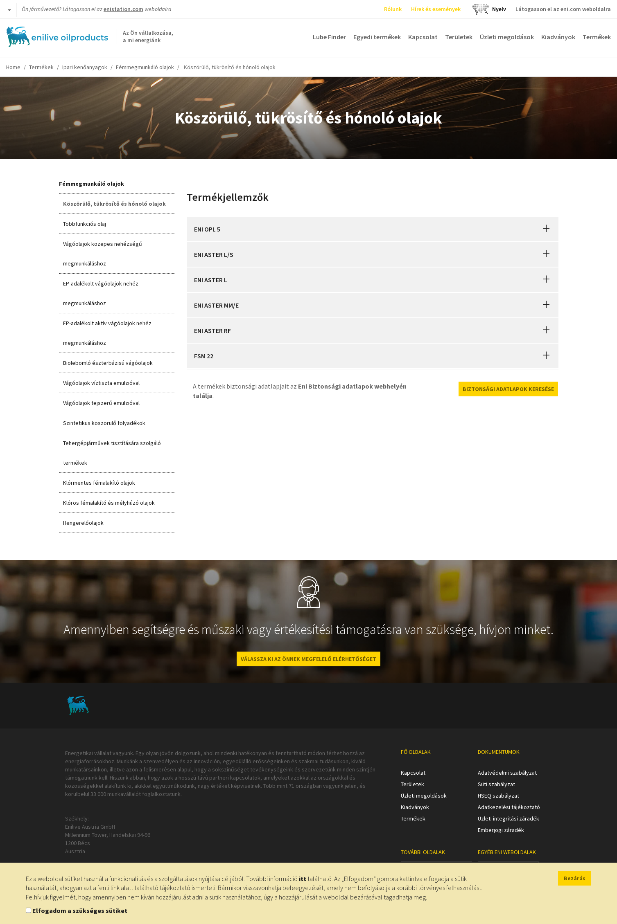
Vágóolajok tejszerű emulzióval (101, 403)
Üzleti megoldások (507, 37)
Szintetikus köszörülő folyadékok (104, 423)
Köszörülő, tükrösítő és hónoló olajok (114, 203)
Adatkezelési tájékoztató (509, 807)
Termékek (597, 37)
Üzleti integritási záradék (508, 818)
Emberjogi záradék (501, 830)
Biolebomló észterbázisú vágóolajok (108, 362)
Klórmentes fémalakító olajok (99, 482)
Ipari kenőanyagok (84, 67)
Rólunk (393, 9)
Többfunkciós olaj (84, 223)
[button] (546, 229)
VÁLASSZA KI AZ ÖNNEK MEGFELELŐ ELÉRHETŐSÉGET (308, 659)
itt (302, 879)
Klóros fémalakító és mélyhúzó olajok (109, 502)
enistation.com (123, 9)
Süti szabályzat (496, 784)
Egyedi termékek (377, 37)
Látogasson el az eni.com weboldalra (563, 9)
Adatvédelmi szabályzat (507, 772)
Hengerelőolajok (83, 522)
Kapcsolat (423, 37)
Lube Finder (329, 37)
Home (13, 67)
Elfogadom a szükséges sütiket (79, 910)
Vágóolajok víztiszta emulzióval (101, 383)
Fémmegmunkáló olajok (145, 67)
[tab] (372, 229)
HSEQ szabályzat (498, 795)
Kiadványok (558, 37)
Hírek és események (436, 9)
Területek (458, 37)
